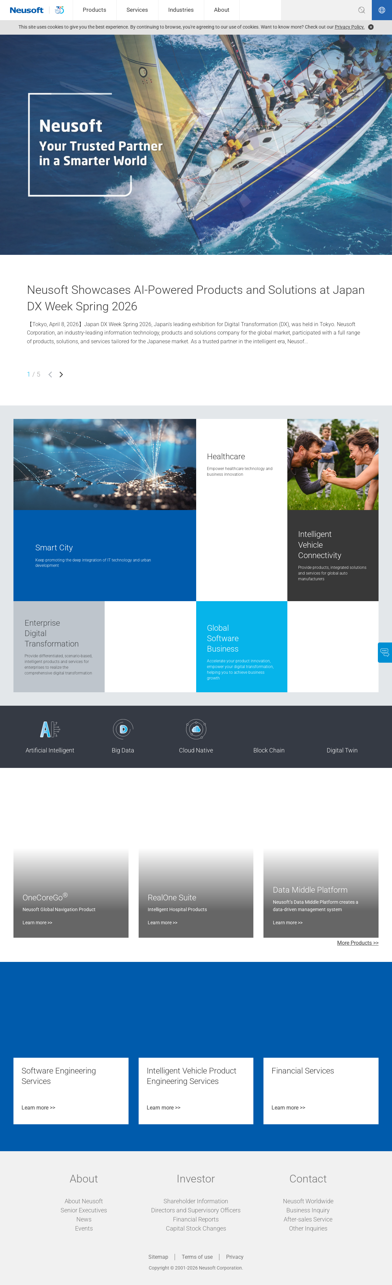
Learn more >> (37, 922)
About (221, 9)
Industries (181, 9)
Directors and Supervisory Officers (196, 1210)
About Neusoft (84, 1201)
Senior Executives (84, 1210)
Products (94, 9)
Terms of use (197, 1257)
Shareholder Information (196, 1201)
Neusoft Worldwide (308, 1201)
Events (84, 1228)
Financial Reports (196, 1219)
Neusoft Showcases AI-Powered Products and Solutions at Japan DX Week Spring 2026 (196, 298)
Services (137, 9)
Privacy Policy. (350, 27)
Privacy (235, 1257)
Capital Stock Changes (196, 1228)
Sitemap (158, 1257)
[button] (50, 375)
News (84, 1219)
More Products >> (358, 943)
